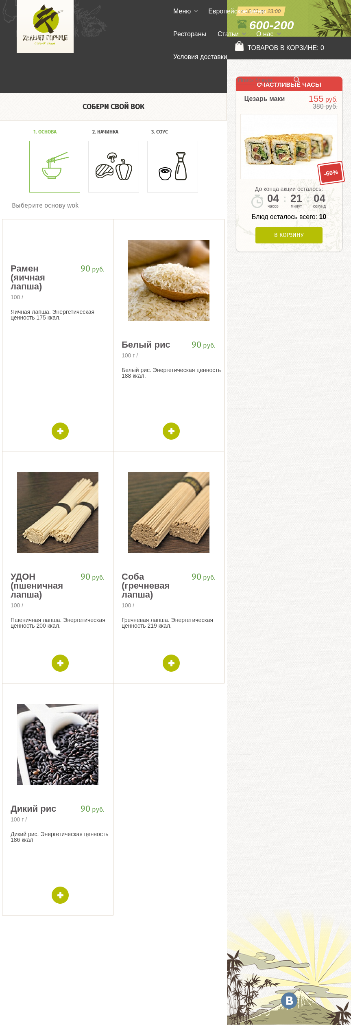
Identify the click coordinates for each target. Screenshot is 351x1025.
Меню (182, 11)
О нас (265, 34)
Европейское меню (237, 11)
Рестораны (189, 34)
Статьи (228, 34)
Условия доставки (200, 56)
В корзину (289, 235)
